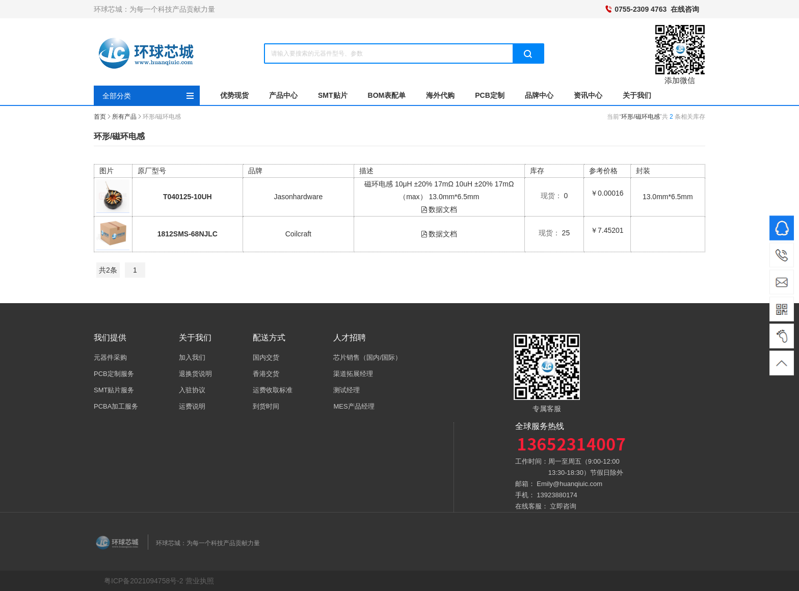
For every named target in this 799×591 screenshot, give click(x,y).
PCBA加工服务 (116, 406)
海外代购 (440, 95)
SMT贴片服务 (114, 390)
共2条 (108, 270)
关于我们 (637, 95)
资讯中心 (588, 95)
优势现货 (234, 95)
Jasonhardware (298, 197)
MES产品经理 (353, 406)
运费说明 (192, 406)
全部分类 (116, 96)
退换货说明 (195, 374)
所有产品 (124, 116)
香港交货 (266, 374)
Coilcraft (298, 234)
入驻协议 (192, 390)
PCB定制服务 (114, 374)
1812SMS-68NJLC (187, 234)
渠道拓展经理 (353, 374)
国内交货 (266, 357)
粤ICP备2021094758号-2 (143, 581)
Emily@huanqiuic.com (569, 484)
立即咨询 (563, 506)
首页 (100, 116)
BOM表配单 (387, 95)
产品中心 (283, 95)
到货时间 (266, 406)
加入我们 (192, 357)
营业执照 (199, 581)
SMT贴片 (333, 95)
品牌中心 (539, 95)
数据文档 (439, 209)
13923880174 (557, 495)
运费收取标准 (272, 390)
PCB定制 (489, 95)
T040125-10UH (187, 197)
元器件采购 (110, 357)
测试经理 (346, 390)
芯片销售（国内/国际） (367, 357)
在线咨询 (685, 9)
